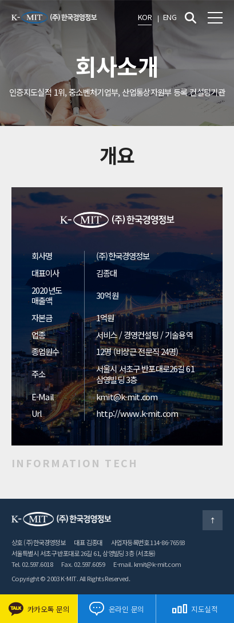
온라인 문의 (116, 609)
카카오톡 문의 (39, 609)
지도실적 (195, 609)
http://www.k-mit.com (137, 413)
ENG (169, 16)
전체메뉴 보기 (215, 17)
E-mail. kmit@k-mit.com (147, 564)
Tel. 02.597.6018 (32, 564)
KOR (145, 16)
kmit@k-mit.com (126, 397)
